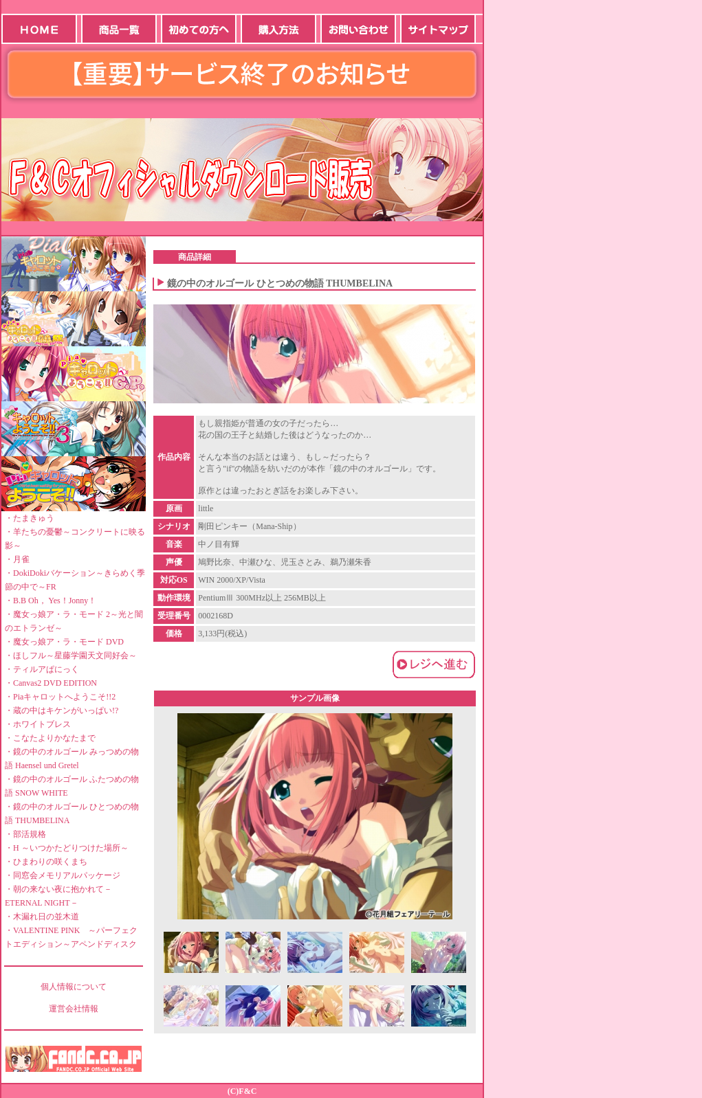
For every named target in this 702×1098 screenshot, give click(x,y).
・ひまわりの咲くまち (46, 861)
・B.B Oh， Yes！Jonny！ (50, 600)
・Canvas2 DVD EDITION (51, 683)
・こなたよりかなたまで (50, 738)
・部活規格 (25, 834)
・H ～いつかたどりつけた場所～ (67, 848)
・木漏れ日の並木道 (42, 916)
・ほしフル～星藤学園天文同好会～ (71, 655)
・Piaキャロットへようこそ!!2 (60, 697)
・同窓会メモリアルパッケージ (62, 875)
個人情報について (74, 986)
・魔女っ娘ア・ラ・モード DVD (64, 642)
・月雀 (17, 559)
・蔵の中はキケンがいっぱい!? (61, 710)
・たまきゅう (29, 518)
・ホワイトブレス (38, 724)
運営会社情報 (73, 1008)
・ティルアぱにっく (42, 669)
